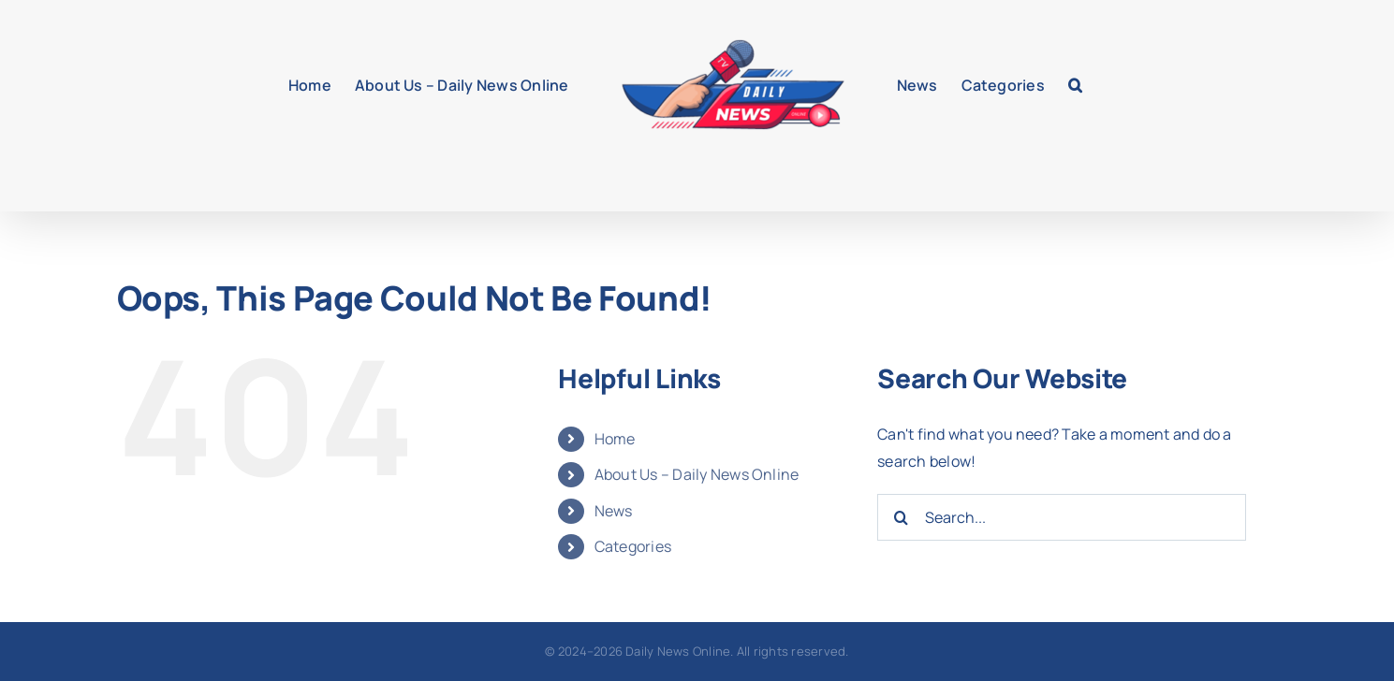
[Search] (900, 517)
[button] (1075, 85)
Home (615, 438)
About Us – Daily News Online (697, 474)
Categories (632, 546)
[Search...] (1061, 517)
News (613, 510)
